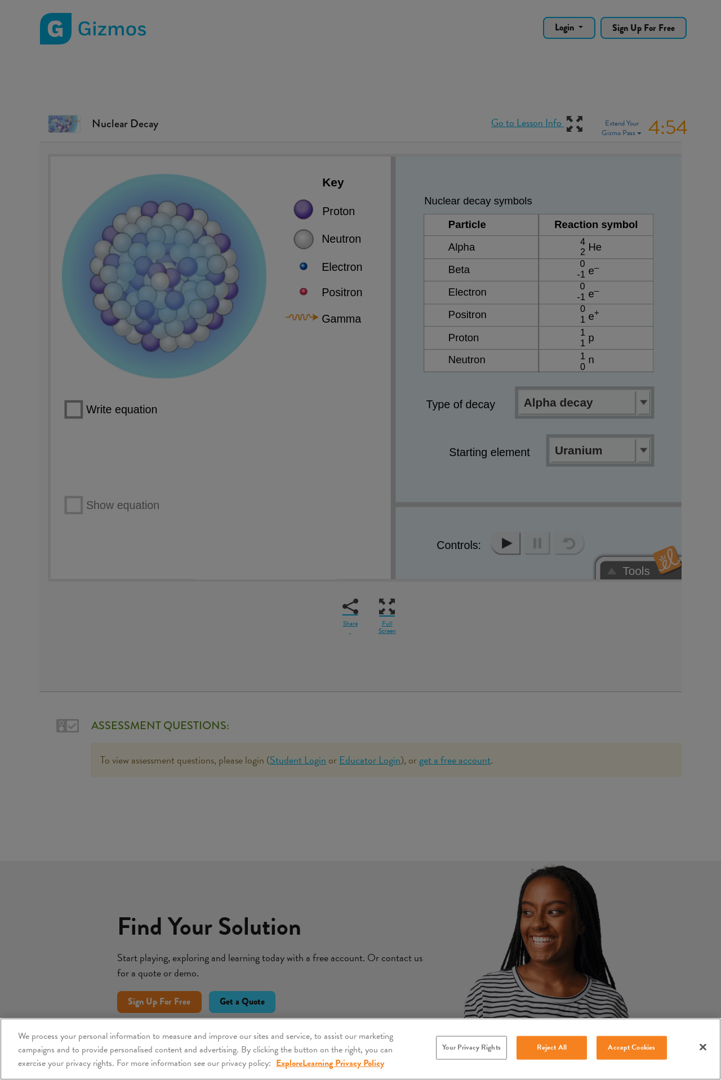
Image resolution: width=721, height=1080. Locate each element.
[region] (360, 1049)
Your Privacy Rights (471, 1047)
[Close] (703, 1047)
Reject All (552, 1047)
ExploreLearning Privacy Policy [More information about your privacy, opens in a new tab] (330, 1063)
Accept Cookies (631, 1047)
